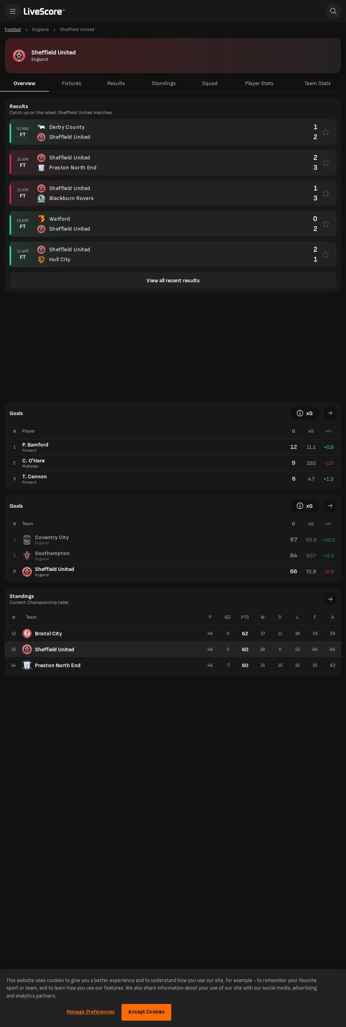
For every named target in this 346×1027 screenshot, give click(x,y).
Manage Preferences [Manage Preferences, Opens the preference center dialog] (90, 1012)
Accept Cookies (146, 1012)
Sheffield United (48, 649)
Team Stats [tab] (317, 83)
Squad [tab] (210, 83)
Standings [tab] (164, 83)
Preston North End (51, 665)
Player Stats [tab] (259, 83)
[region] (173, 998)
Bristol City (42, 633)
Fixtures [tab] (71, 83)
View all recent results (173, 280)
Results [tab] (116, 83)
